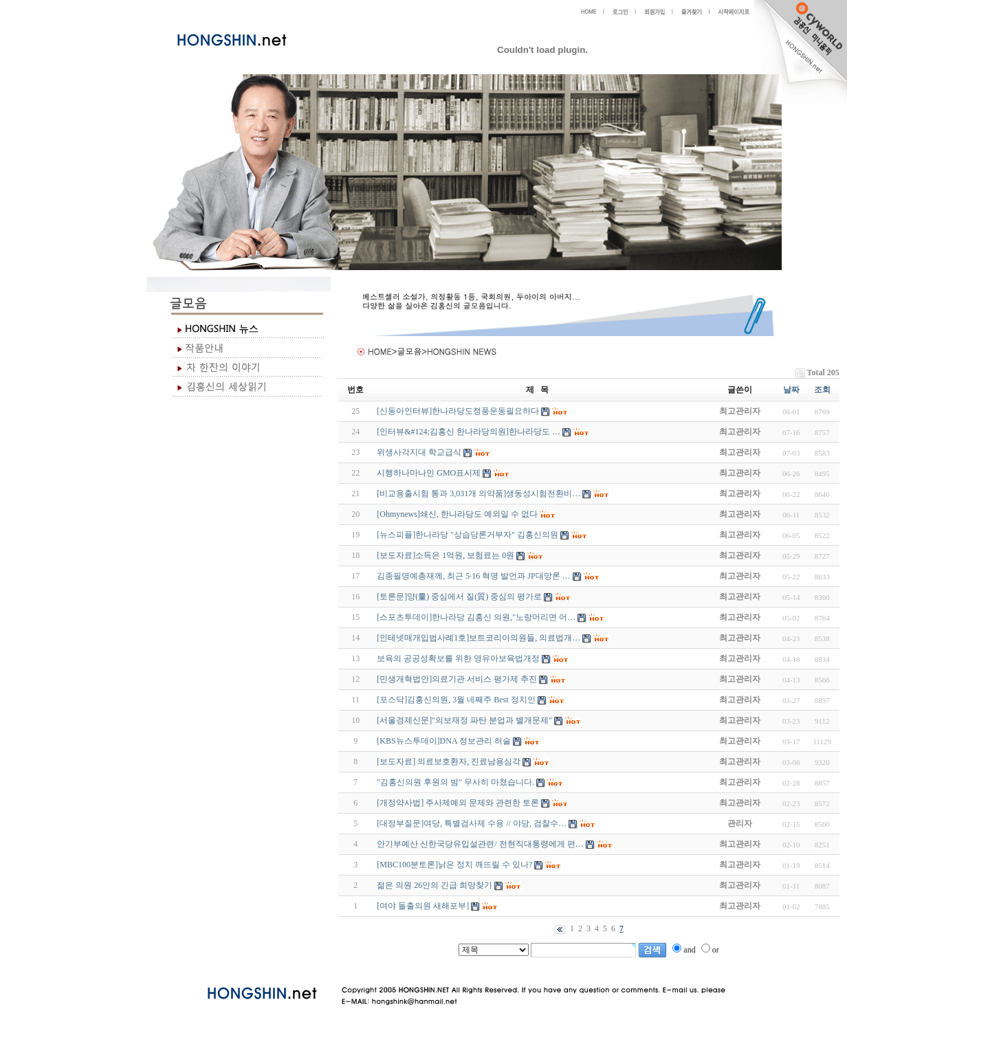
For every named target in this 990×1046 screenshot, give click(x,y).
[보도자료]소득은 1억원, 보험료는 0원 (445, 555)
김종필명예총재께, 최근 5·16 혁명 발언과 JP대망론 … (473, 576)
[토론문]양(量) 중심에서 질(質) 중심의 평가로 (459, 596)
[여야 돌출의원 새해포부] (423, 906)
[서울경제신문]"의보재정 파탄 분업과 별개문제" (464, 720)
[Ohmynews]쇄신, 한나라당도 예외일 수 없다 (457, 514)
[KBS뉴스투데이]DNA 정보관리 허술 (444, 741)
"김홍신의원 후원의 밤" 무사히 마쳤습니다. (455, 782)
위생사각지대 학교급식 (419, 452)
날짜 (791, 389)
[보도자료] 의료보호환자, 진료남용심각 (448, 761)
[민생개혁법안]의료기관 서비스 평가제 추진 (457, 679)
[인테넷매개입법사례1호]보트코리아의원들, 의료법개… (478, 638)
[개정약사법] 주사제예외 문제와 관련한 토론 (458, 803)
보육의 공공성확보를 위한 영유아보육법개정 (458, 658)
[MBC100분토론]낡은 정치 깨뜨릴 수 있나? (454, 864)
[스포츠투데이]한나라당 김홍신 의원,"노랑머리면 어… (476, 617)
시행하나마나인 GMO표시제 (429, 473)
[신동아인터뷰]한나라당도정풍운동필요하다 (458, 411)
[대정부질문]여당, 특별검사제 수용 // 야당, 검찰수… (471, 823)
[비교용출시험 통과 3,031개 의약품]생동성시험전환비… (478, 493)
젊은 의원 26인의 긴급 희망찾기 (434, 885)
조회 (822, 389)
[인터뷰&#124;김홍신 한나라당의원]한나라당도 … (468, 431)
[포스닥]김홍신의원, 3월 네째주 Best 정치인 (456, 699)
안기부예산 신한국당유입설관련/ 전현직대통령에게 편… (480, 844)
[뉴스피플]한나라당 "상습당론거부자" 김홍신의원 (467, 534)
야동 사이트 (352, 963)
